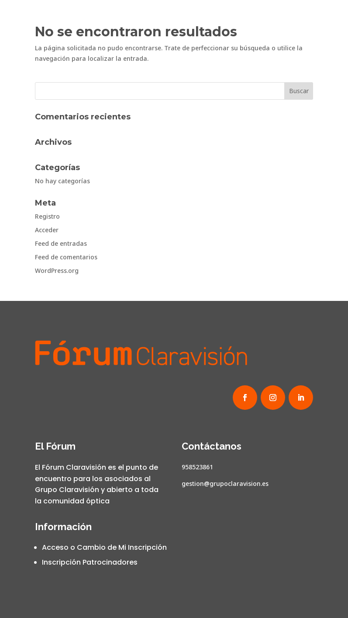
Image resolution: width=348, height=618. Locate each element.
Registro (47, 216)
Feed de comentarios (66, 257)
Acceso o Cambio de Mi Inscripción (104, 547)
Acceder (47, 230)
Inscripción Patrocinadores (90, 562)
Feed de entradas (61, 243)
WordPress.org (57, 270)
